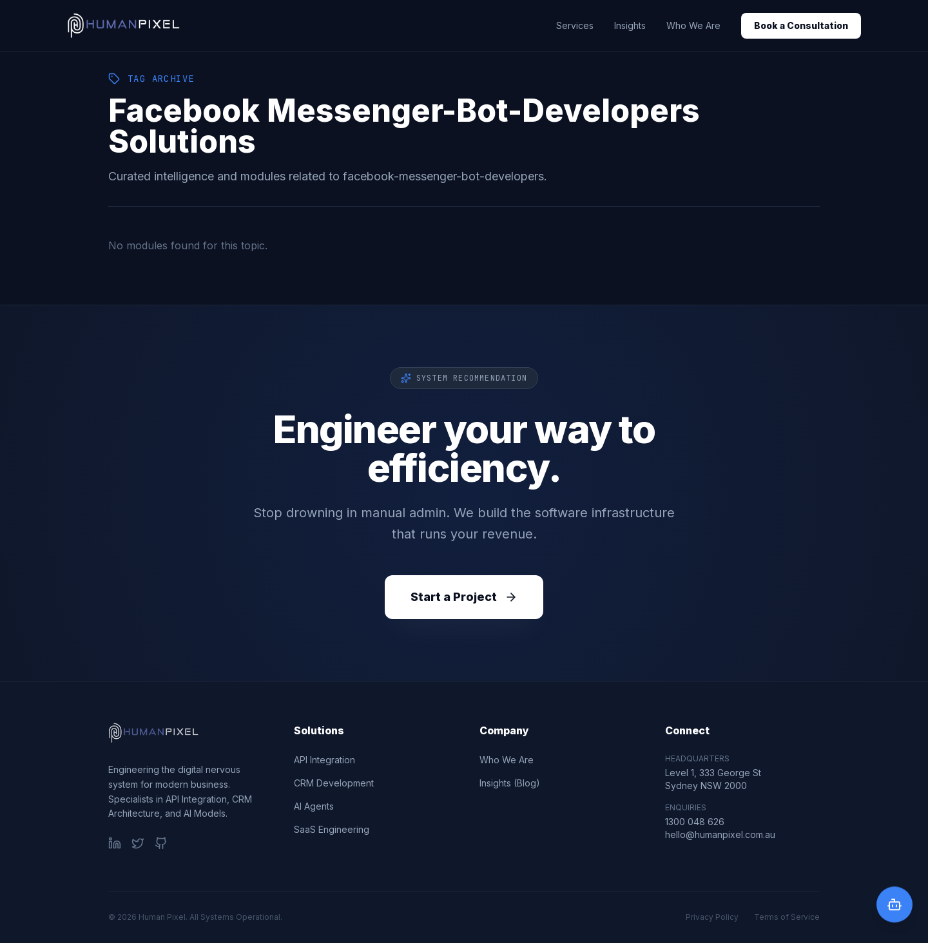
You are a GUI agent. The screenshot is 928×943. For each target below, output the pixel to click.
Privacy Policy (712, 917)
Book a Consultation (801, 25)
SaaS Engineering (331, 829)
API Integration (324, 759)
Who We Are (693, 25)
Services (575, 25)
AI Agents (314, 806)
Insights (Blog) (509, 782)
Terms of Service (787, 917)
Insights (630, 25)
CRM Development (334, 782)
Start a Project (464, 597)
